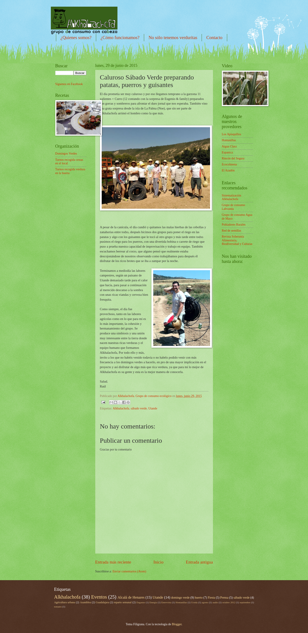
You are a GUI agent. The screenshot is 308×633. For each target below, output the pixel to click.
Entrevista (166, 602)
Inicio (158, 562)
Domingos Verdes (66, 153)
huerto (199, 597)
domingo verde (180, 597)
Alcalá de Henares (131, 597)
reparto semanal (122, 602)
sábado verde (139, 408)
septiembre (245, 602)
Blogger (177, 624)
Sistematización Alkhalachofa (231, 197)
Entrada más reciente (113, 562)
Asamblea (85, 602)
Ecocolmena (229, 164)
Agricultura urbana (64, 602)
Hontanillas (229, 140)
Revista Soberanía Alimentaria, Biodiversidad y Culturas (237, 240)
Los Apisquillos (231, 134)
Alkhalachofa (121, 408)
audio (215, 602)
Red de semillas (231, 230)
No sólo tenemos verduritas (173, 37)
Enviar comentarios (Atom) (129, 571)
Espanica (227, 152)
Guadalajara (102, 602)
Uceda (194, 602)
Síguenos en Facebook (69, 84)
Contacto (214, 37)
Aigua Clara (229, 146)
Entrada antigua (199, 562)
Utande (152, 408)
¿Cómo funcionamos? (120, 37)
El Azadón (228, 170)
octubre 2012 (228, 602)
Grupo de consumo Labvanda (233, 206)
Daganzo (140, 602)
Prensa (224, 597)
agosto (205, 602)
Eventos (99, 597)
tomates (58, 606)
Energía (153, 602)
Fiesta (211, 597)
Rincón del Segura (233, 158)
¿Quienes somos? (76, 37)
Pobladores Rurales (234, 224)
